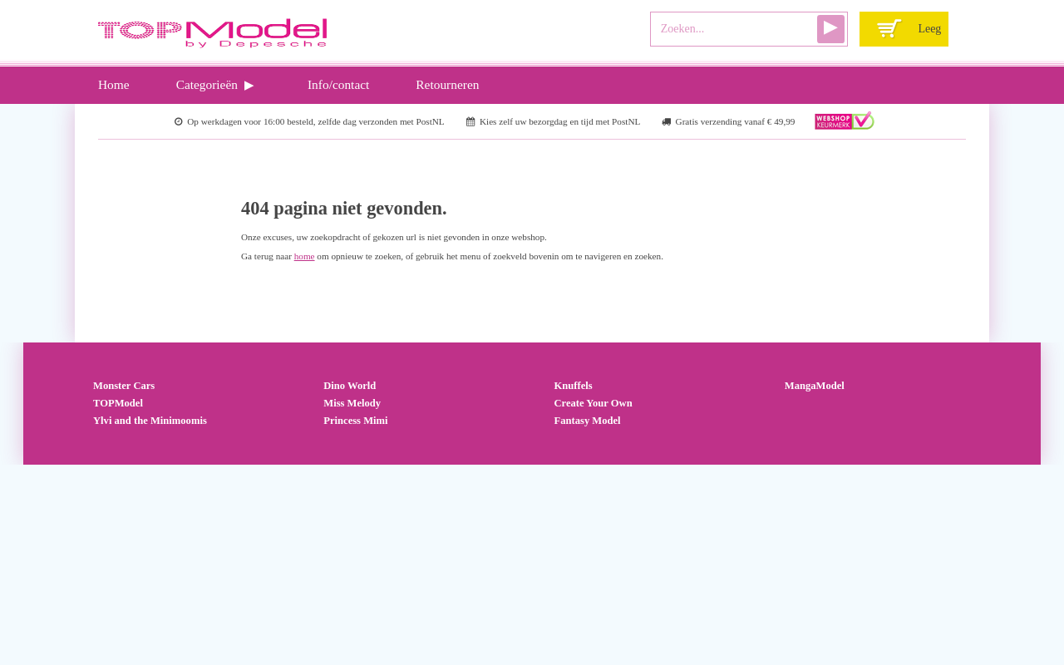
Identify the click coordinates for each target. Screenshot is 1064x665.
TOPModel (118, 403)
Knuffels (573, 386)
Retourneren (447, 84)
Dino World (349, 386)
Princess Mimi (355, 420)
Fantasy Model (587, 420)
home (304, 256)
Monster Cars (124, 386)
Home (114, 84)
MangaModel (815, 386)
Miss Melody (352, 403)
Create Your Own (593, 403)
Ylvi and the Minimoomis (150, 420)
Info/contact (338, 84)
